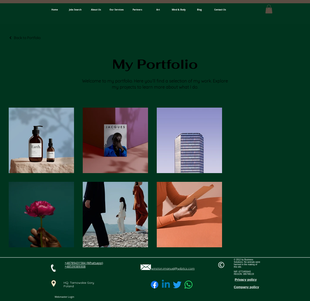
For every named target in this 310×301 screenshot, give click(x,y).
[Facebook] (155, 285)
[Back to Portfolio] (25, 38)
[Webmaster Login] (64, 297)
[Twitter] (177, 285)
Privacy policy (246, 279)
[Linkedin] (166, 285)
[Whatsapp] (189, 285)
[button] (269, 9)
